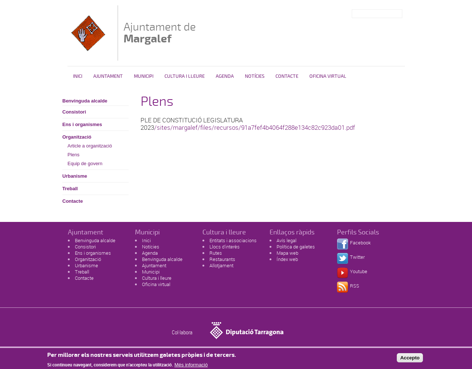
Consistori (74, 112)
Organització (76, 137)
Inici (77, 76)
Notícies (254, 76)
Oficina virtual (327, 76)
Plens (73, 154)
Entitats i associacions (233, 240)
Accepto (410, 359)
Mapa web (287, 253)
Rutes (215, 253)
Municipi (143, 76)
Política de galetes (296, 246)
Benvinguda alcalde (84, 101)
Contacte (286, 76)
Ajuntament (108, 76)
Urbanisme (74, 176)
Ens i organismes (82, 124)
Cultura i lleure (156, 278)
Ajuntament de (160, 32)
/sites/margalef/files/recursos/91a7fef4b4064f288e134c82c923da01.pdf (254, 127)
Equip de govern (85, 163)
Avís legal (286, 240)
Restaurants (222, 259)
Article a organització (89, 146)
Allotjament (221, 265)
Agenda (225, 76)
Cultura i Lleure (184, 76)
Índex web (287, 259)
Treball (70, 188)
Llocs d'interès (224, 246)
